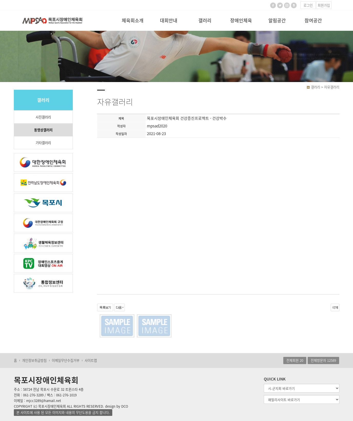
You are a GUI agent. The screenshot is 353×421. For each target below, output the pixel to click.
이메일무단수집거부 (65, 360)
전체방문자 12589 (323, 360)
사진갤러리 (43, 117)
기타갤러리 (43, 142)
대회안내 (168, 20)
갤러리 (204, 20)
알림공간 (277, 20)
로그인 (308, 5)
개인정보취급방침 (34, 360)
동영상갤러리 (43, 129)
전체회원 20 (294, 360)
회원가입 (324, 5)
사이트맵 (91, 360)
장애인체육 (241, 20)
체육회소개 (133, 20)
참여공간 (313, 20)
